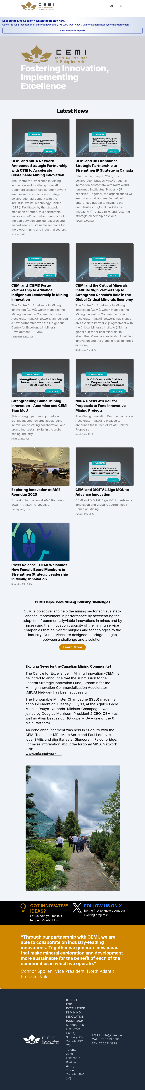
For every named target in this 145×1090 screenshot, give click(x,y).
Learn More (72, 647)
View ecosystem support (72, 30)
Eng (112, 7)
